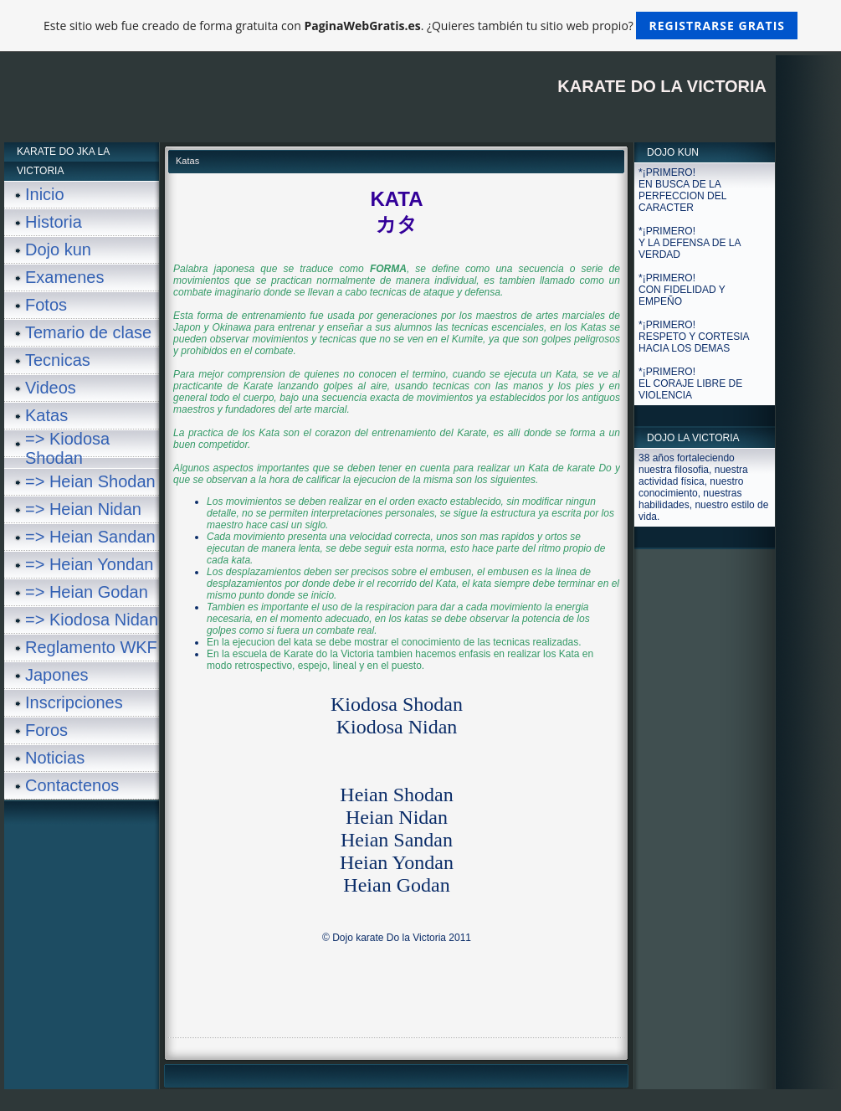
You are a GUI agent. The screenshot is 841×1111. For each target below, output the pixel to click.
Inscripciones (74, 702)
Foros (46, 730)
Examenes (65, 277)
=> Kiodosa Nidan (91, 619)
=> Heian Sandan (90, 536)
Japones (57, 675)
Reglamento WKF (91, 647)
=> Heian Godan (86, 592)
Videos (50, 387)
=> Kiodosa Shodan (67, 448)
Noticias (55, 757)
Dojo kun (58, 249)
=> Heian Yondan (89, 564)
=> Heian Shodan (90, 481)
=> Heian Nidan (83, 509)
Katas (46, 415)
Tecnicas (57, 360)
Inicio (44, 194)
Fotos (46, 305)
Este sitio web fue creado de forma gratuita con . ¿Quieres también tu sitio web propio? (420, 25)
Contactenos (72, 785)
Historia (53, 222)
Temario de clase (88, 332)
